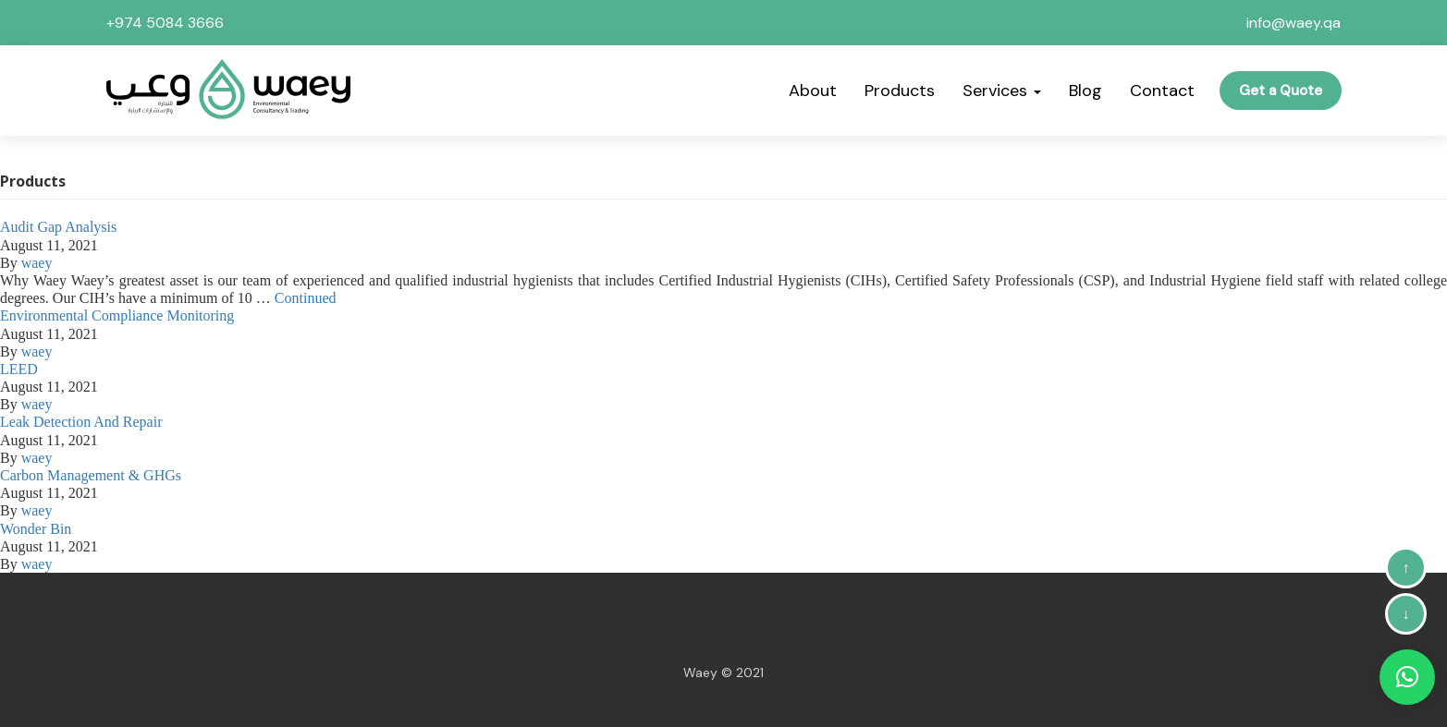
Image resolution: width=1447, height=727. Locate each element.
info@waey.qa (1293, 22)
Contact (1162, 90)
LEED (19, 369)
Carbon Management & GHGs (90, 475)
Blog (1085, 90)
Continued (306, 298)
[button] (1407, 677)
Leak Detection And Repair (81, 422)
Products (900, 90)
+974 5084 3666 (165, 22)
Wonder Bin (35, 529)
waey (37, 263)
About (813, 90)
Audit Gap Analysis (58, 227)
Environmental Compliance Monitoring (117, 315)
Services (1002, 90)
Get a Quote (1280, 90)
